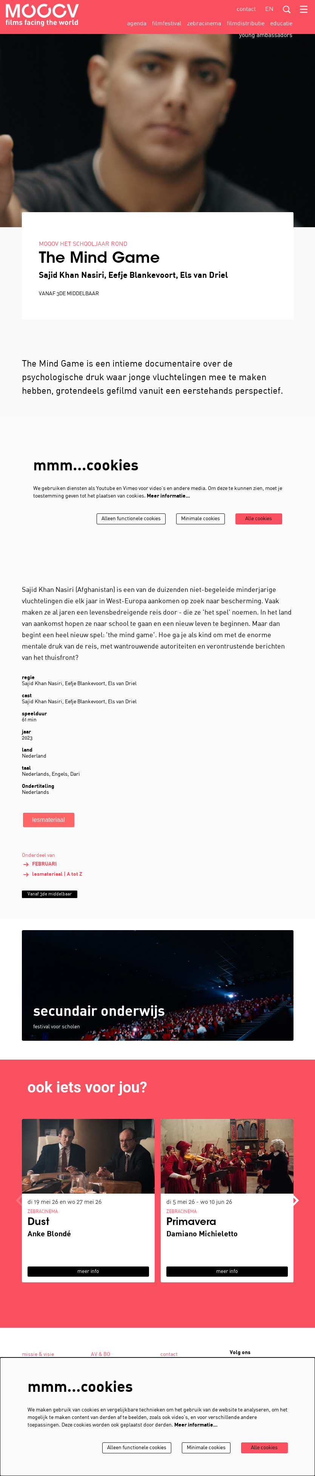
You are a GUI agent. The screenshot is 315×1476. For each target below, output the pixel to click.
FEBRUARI (39, 875)
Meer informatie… (168, 506)
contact (246, 9)
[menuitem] (136, 24)
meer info (88, 1282)
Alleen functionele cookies (128, 529)
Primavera (191, 1233)
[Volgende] (295, 1211)
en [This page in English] (269, 9)
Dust (38, 1233)
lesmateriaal (48, 830)
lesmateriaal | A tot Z (52, 885)
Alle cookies (258, 529)
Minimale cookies (199, 529)
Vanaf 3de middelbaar (69, 304)
